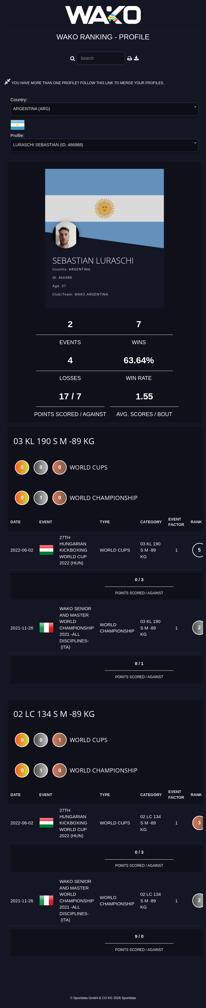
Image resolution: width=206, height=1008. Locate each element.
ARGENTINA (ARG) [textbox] (31, 108)
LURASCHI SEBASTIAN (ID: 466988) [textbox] (48, 144)
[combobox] (104, 110)
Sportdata (129, 998)
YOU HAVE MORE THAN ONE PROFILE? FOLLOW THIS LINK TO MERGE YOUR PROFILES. (84, 83)
